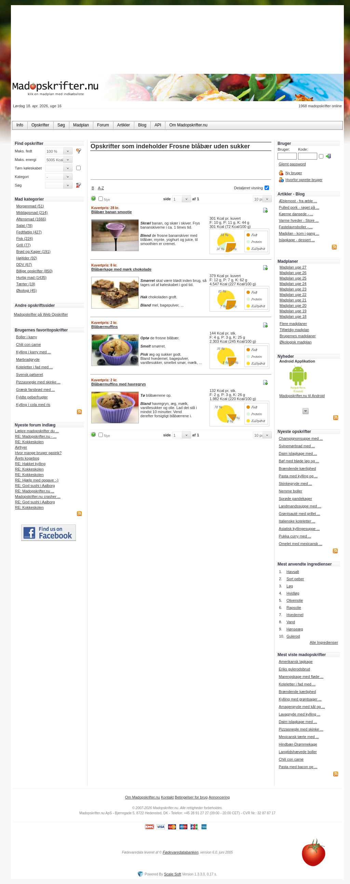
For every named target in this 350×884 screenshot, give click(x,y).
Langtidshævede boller (298, 752)
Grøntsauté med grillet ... (299, 514)
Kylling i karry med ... (33, 352)
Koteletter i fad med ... (34, 367)
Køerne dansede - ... (296, 214)
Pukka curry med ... (295, 536)
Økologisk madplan (296, 342)
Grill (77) (23, 245)
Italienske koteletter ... (297, 521)
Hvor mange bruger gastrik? (38, 453)
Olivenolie (294, 600)
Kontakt (167, 797)
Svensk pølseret (29, 374)
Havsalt (292, 572)
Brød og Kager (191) (33, 251)
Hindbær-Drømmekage (298, 744)
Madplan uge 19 (293, 311)
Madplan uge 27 (293, 267)
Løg (289, 586)
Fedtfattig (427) (29, 232)
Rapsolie (293, 608)
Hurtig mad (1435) (31, 277)
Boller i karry (26, 337)
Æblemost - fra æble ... (298, 201)
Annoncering (219, 797)
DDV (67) (24, 264)
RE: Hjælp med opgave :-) (36, 480)
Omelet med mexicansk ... (300, 544)
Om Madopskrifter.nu (142, 797)
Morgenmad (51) (30, 206)
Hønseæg (294, 629)
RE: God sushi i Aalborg (35, 486)
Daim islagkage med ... (298, 453)
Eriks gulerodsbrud (294, 669)
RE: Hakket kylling (30, 464)
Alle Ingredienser (324, 642)
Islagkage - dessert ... (297, 240)
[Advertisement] (181, 165)
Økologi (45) (26, 290)
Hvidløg (292, 593)
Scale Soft (172, 874)
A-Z (101, 188)
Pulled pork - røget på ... (299, 207)
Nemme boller (290, 491)
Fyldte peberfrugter (32, 397)
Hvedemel (295, 615)
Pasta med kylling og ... (298, 476)
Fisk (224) (24, 238)
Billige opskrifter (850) (34, 271)
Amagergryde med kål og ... (302, 707)
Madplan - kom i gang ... (299, 233)
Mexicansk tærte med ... (299, 737)
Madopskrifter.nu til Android (302, 396)
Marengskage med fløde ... (301, 677)
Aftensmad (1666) (31, 219)
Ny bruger (293, 173)
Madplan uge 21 (293, 300)
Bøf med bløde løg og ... (299, 461)
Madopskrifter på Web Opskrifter (41, 314)
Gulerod (293, 636)
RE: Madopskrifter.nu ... (34, 491)
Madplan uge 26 (293, 273)
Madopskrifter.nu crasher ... (37, 496)
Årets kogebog (27, 458)
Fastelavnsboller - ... (296, 227)
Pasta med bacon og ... (298, 767)
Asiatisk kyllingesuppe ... (299, 529)
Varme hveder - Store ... (299, 220)
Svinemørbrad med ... (297, 446)
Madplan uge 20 (293, 305)
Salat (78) (24, 225)
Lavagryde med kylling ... (299, 714)
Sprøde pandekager (295, 499)
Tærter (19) (25, 284)
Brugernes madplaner (298, 336)
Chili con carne (28, 344)
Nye (107, 200)
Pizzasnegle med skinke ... (38, 382)
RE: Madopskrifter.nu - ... (36, 436)
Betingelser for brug (191, 797)
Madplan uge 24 (293, 284)
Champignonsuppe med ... (301, 438)
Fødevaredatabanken (181, 852)
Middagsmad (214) (32, 212)
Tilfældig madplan (294, 330)
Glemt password (292, 164)
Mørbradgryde (28, 359)
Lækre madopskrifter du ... (37, 431)
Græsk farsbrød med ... (35, 389)
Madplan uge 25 (293, 278)
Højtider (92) (26, 258)
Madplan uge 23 (293, 289)
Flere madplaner (293, 324)
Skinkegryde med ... (295, 483)
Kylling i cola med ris (33, 405)
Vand (290, 622)
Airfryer (21, 447)
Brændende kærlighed (297, 468)
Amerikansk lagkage (295, 661)
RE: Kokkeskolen (29, 442)
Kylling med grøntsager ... (300, 699)
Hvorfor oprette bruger (303, 180)
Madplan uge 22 (293, 295)
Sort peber (295, 579)
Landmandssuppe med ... (300, 506)
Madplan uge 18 (293, 316)
